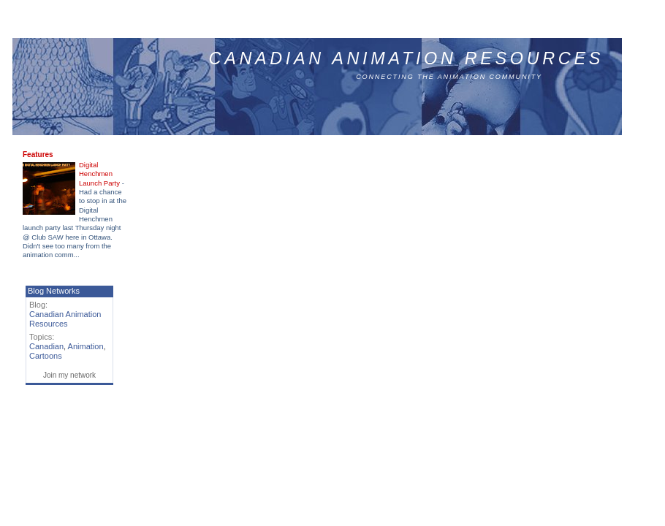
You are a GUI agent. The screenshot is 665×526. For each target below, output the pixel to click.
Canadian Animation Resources (406, 58)
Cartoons (45, 355)
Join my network (69, 375)
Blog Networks (54, 290)
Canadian (46, 346)
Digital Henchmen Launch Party (100, 174)
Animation (86, 346)
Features (38, 154)
